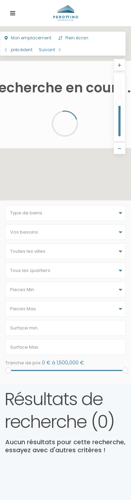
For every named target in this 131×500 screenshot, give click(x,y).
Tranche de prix (23, 363)
